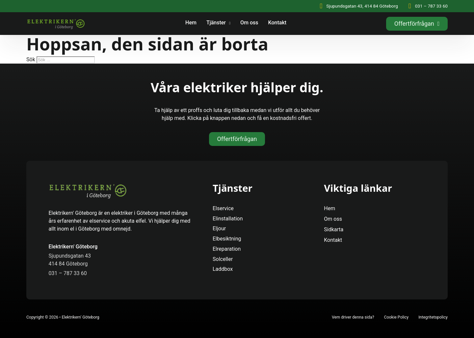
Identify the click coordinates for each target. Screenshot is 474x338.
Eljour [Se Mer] (219, 228)
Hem (191, 22)
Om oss (249, 22)
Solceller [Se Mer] (223, 259)
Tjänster (216, 22)
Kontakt (277, 22)
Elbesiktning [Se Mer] (227, 239)
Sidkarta (333, 229)
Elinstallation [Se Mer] (228, 218)
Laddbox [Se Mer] (223, 269)
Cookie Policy (396, 317)
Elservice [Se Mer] (223, 208)
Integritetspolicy (433, 317)
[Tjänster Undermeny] (229, 23)
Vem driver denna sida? (353, 317)
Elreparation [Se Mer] (227, 249)
